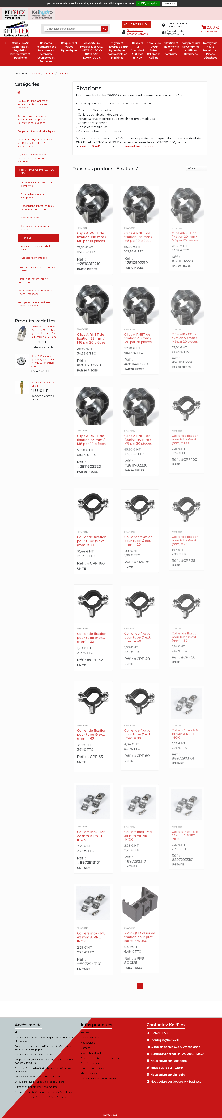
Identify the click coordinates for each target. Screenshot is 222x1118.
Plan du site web (90, 1068)
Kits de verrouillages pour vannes (35, 222)
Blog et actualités (90, 1032)
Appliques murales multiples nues (36, 242)
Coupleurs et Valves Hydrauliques (69, 41)
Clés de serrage (30, 212)
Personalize (170, 3)
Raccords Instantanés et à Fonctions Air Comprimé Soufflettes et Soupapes (46, 47)
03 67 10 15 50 (136, 19)
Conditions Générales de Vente (98, 1073)
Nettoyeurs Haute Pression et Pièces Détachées (210, 45)
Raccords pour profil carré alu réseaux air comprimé (37, 202)
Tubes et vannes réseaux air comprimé (36, 179)
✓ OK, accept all (148, 3)
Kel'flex (36, 68)
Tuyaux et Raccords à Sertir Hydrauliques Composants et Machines (117, 45)
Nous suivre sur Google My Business (174, 1076)
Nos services (88, 1037)
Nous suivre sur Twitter (165, 1062)
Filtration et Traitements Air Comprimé (171, 43)
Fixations (26, 232)
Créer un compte (137, 28)
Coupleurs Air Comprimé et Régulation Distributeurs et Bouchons (20, 45)
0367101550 (157, 1028)
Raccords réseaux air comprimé (33, 190)
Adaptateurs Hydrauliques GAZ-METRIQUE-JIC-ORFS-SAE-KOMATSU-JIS (92, 45)
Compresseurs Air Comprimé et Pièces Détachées (191, 43)
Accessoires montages (34, 252)
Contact (85, 1042)
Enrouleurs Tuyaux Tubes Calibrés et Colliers (154, 45)
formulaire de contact (140, 141)
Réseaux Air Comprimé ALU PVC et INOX (137, 45)
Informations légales (92, 1047)
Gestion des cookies (92, 1063)
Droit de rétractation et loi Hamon (100, 1052)
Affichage (192, 163)
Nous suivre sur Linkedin (166, 1069)
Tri (203, 163)
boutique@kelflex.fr (92, 141)
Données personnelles (93, 1058)
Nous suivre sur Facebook (167, 1056)
